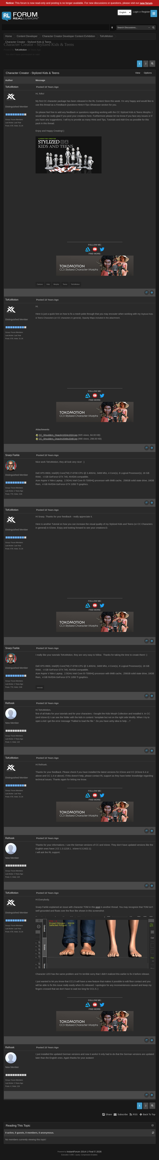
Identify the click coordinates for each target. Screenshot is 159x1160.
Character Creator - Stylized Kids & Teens (28, 42)
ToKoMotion (106, 36)
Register (145, 12)
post (98, 907)
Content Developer (27, 36)
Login (136, 12)
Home (8, 36)
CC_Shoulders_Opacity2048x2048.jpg (58, 439)
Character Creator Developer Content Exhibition (68, 36)
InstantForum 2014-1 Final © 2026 (84, 1151)
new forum (146, 3)
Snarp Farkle (12, 455)
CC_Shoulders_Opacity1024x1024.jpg (58, 435)
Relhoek (9, 703)
